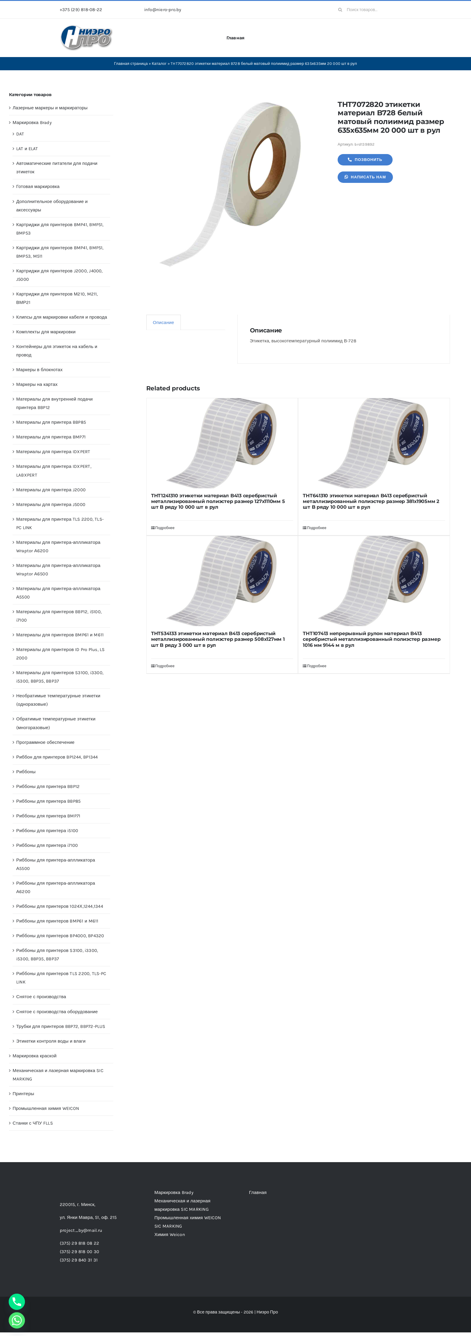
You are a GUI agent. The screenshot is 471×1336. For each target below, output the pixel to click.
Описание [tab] (163, 322)
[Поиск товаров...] (372, 9)
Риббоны (26, 771)
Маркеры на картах (37, 384)
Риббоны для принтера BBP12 (48, 786)
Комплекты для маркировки (46, 332)
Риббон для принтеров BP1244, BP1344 (57, 757)
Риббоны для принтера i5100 (47, 830)
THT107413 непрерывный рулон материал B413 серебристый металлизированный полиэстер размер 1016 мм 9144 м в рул (371, 639)
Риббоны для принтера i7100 (47, 845)
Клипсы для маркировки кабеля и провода (61, 317)
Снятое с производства (41, 996)
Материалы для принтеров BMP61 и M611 (60, 635)
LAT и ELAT (27, 148)
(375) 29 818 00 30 (79, 1251)
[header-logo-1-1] (87, 26)
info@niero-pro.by (162, 9)
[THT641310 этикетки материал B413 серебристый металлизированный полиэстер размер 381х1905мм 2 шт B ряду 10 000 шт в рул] (374, 443)
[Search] (340, 9)
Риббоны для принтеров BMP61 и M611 (57, 921)
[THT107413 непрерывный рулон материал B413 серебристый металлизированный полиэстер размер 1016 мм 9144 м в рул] (374, 581)
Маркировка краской (34, 1056)
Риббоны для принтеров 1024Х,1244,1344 (59, 906)
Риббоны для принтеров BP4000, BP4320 (60, 935)
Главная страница (131, 63)
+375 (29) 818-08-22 (81, 9)
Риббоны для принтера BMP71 (48, 816)
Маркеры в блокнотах (39, 369)
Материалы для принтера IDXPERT (53, 451)
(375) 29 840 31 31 (79, 1260)
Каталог (159, 63)
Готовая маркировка (37, 186)
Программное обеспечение (45, 742)
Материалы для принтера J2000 (51, 489)
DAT (20, 134)
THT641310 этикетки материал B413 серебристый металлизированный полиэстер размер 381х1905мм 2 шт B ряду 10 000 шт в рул (371, 501)
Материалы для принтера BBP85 (51, 422)
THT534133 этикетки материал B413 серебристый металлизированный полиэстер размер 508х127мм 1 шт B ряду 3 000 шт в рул (218, 639)
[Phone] (17, 1302)
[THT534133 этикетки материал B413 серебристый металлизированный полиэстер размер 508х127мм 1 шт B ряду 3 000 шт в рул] (222, 581)
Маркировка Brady (32, 122)
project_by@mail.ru (81, 1230)
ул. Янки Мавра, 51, (88, 1217)
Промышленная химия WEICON (46, 1108)
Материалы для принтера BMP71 (51, 437)
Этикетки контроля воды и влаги (51, 1041)
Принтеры (23, 1093)
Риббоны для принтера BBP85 (48, 801)
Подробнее (165, 528)
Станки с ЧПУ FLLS (33, 1123)
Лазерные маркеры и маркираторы (50, 108)
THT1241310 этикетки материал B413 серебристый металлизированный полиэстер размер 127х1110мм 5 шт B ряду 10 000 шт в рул (218, 501)
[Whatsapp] (17, 1320)
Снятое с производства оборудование (57, 1011)
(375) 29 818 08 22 (79, 1243)
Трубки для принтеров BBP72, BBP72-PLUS (60, 1026)
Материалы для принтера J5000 (50, 504)
